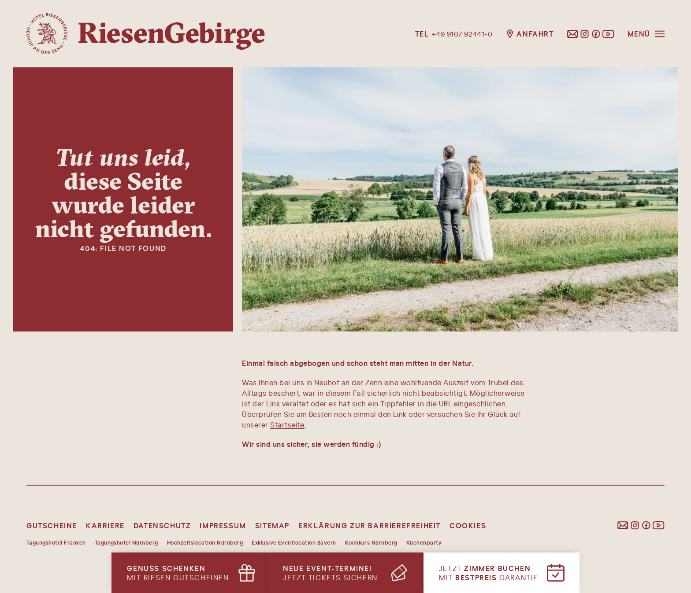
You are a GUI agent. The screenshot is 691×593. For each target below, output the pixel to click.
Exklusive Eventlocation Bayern (294, 542)
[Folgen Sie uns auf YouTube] (608, 34)
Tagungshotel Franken (56, 542)
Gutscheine (51, 525)
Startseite (287, 424)
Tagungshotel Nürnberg (126, 542)
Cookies (468, 525)
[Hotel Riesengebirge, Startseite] (145, 33)
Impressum (223, 525)
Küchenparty (424, 542)
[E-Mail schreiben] (572, 34)
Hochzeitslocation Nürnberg (205, 542)
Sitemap (272, 525)
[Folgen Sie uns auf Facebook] (596, 34)
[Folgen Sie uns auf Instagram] (585, 34)
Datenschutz (162, 525)
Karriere (105, 525)
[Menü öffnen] (646, 34)
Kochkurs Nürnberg (371, 542)
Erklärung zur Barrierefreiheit (369, 525)
